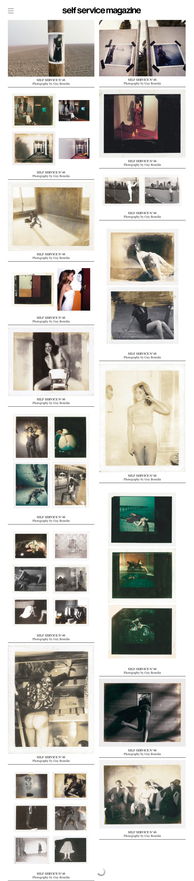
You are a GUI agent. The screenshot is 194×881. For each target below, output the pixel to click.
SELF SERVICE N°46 (51, 80)
